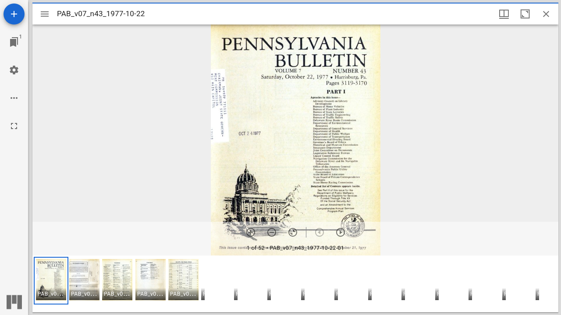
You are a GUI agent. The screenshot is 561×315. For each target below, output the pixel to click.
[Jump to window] (14, 42)
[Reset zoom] (292, 232)
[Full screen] (14, 126)
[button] (51, 280)
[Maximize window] (525, 14)
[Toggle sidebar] (44, 14)
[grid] (295, 284)
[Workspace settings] (14, 70)
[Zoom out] (271, 232)
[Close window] (546, 14)
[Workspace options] (14, 98)
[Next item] (340, 232)
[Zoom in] (250, 232)
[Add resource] (14, 14)
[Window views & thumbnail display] (504, 14)
